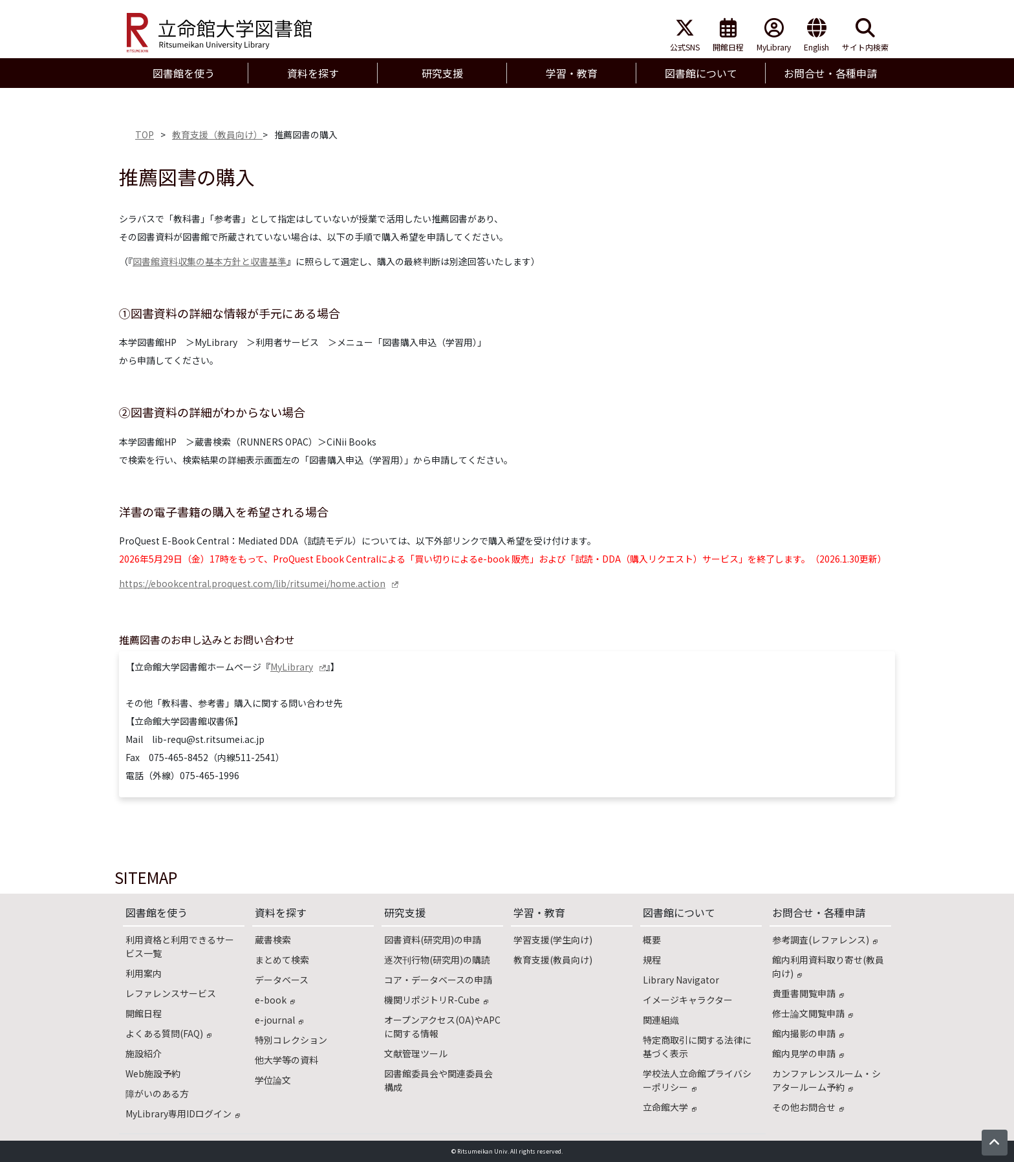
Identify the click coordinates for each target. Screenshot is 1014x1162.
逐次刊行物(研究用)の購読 (437, 959)
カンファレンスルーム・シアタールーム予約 (826, 1080)
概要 (652, 939)
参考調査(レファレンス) (825, 939)
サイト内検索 (865, 35)
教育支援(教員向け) (552, 959)
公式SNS (685, 35)
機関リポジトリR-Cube (436, 999)
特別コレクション (291, 1039)
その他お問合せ (808, 1107)
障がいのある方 (157, 1093)
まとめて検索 (282, 959)
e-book (275, 999)
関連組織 (661, 1019)
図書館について (679, 912)
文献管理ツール (416, 1053)
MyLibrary (774, 35)
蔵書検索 (273, 939)
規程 (652, 959)
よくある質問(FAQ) (168, 1033)
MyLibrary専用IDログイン (182, 1113)
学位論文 (273, 1079)
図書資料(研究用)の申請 (432, 939)
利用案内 (143, 973)
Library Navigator (681, 979)
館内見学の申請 (808, 1053)
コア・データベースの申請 (438, 979)
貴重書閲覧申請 (808, 993)
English (816, 35)
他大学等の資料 (286, 1059)
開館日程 (728, 35)
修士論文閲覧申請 (812, 1013)
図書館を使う (156, 912)
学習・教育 (539, 912)
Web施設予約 (152, 1073)
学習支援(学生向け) (552, 939)
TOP (144, 134)
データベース (281, 979)
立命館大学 (669, 1107)
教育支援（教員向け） (217, 134)
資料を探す (281, 912)
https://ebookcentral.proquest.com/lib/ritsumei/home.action (252, 583)
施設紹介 (143, 1053)
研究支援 (405, 912)
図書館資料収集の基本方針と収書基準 (209, 261)
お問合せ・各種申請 (818, 912)
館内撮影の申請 (808, 1033)
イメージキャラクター (688, 999)
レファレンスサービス (170, 993)
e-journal (279, 1019)
